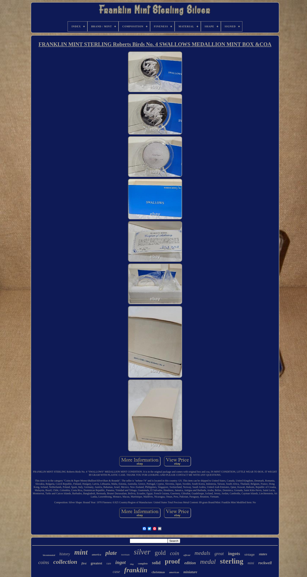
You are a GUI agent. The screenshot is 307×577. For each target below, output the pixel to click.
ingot (120, 562)
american (174, 572)
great (219, 553)
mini (251, 563)
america (96, 554)
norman (125, 554)
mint (80, 552)
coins (43, 562)
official (186, 555)
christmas (158, 572)
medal (208, 561)
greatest (96, 563)
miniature (190, 572)
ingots (234, 553)
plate (111, 553)
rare (108, 563)
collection (65, 561)
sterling (231, 561)
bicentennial (49, 555)
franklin (135, 570)
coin (174, 553)
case (116, 571)
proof (172, 561)
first (83, 563)
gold (160, 552)
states (263, 554)
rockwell (265, 563)
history (64, 554)
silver (142, 552)
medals (202, 553)
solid (156, 562)
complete (143, 563)
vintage (249, 554)
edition (190, 563)
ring (132, 564)
